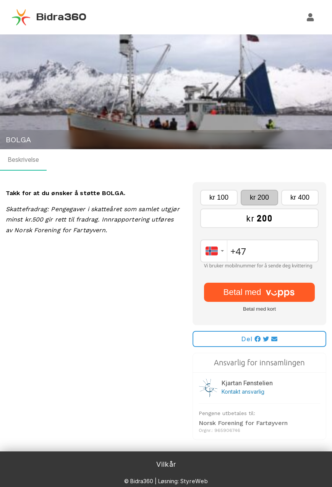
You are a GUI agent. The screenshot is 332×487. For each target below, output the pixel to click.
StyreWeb (194, 481)
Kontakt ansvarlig (243, 391)
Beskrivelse (23, 159)
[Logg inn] (310, 17)
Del (259, 339)
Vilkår (166, 464)
